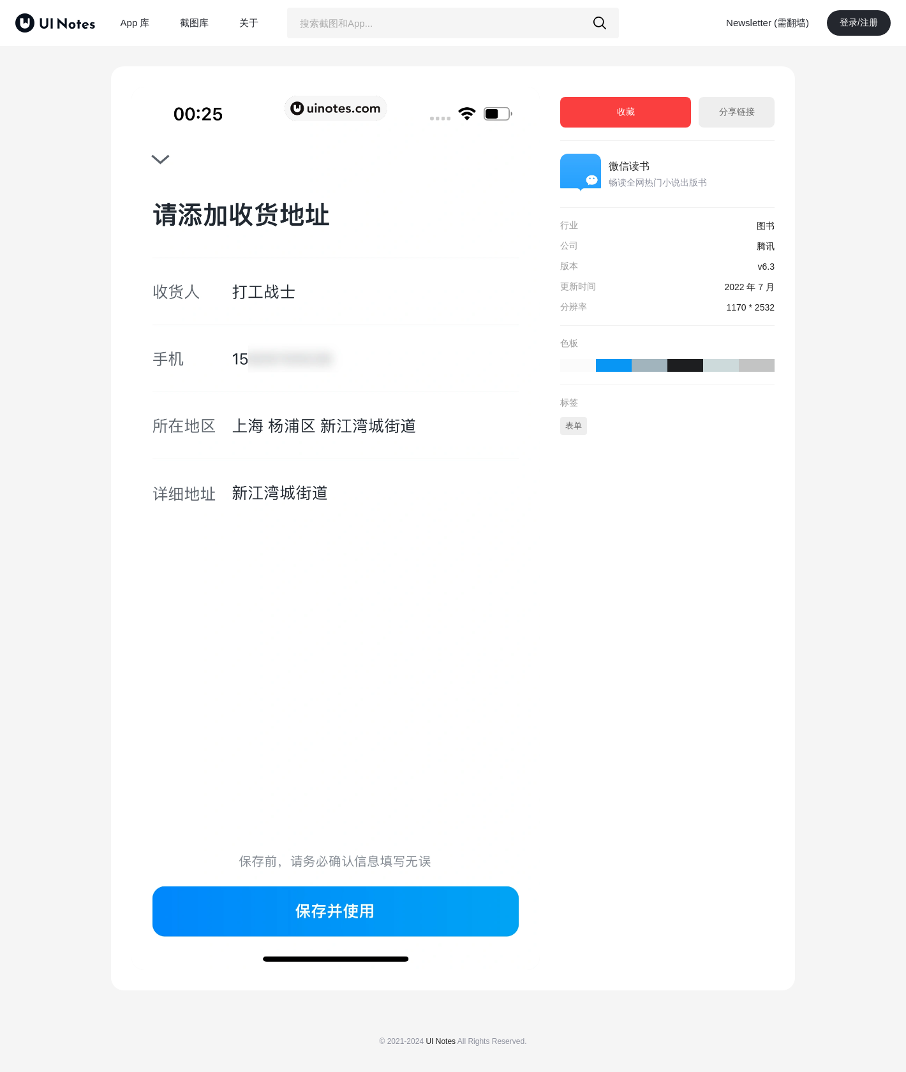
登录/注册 (859, 22)
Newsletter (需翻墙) (767, 22)
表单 (573, 425)
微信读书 (629, 166)
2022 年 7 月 (749, 287)
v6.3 (766, 266)
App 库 (135, 22)
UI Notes (441, 1041)
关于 (248, 22)
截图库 (194, 22)
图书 (766, 226)
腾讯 (766, 246)
